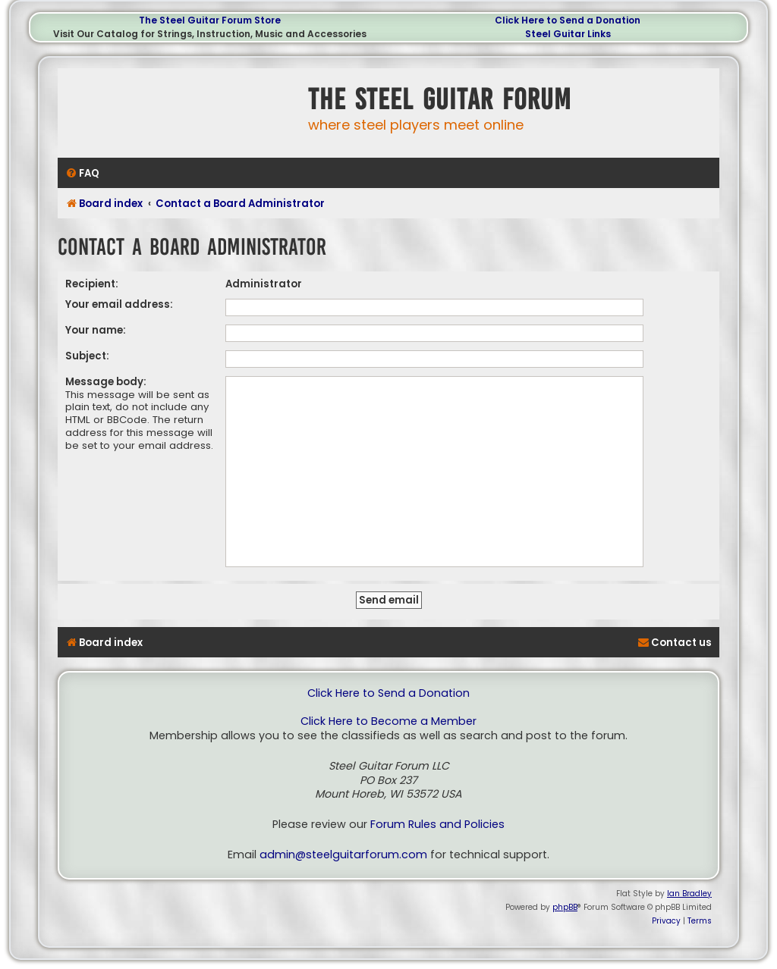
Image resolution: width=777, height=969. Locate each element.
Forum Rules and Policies (437, 824)
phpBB (564, 907)
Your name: (95, 330)
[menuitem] (82, 173)
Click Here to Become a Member (388, 721)
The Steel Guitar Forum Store (210, 20)
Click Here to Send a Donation (567, 20)
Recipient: (91, 284)
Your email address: (119, 304)
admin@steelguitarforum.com (343, 855)
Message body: (105, 382)
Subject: (87, 356)
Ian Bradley (689, 893)
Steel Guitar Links (568, 33)
